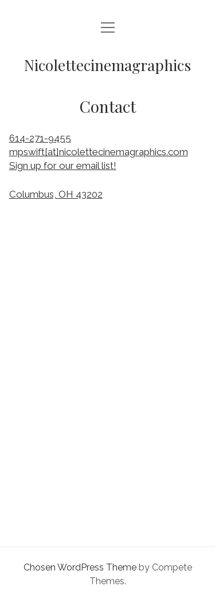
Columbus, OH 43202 (56, 194)
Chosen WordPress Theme (80, 567)
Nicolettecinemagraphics (107, 65)
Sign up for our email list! (62, 165)
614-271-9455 (40, 138)
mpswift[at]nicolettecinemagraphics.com (98, 152)
